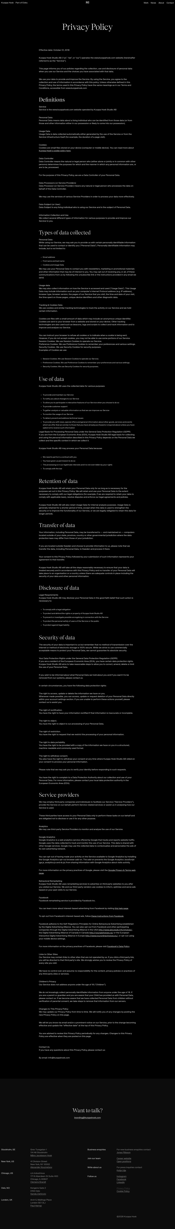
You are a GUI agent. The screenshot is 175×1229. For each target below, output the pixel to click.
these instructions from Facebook (107, 916)
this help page (121, 908)
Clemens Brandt (38, 1182)
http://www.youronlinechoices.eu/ (101, 936)
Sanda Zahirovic (38, 1194)
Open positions (124, 1161)
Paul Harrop (36, 1206)
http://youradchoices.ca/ (101, 933)
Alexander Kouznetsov (41, 1167)
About (161, 3)
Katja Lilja (121, 1170)
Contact (170, 3)
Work (146, 3)
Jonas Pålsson (124, 1152)
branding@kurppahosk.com (87, 1118)
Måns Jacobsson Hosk (41, 1156)
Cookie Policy (123, 1191)
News (153, 3)
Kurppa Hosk (7, 3)
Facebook (121, 1179)
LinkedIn (121, 1182)
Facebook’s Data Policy (118, 946)
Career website (124, 1158)
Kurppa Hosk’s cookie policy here (55, 151)
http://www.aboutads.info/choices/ (115, 930)
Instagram (121, 1176)
